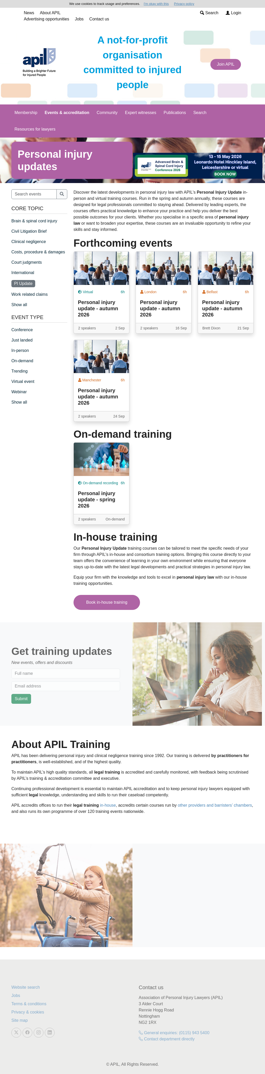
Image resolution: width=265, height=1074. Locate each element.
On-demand (22, 361)
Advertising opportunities (46, 19)
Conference (22, 330)
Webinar (19, 392)
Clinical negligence (28, 241)
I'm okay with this (156, 4)
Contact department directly (167, 1039)
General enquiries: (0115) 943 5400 (174, 1033)
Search (209, 13)
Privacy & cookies (27, 1012)
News (29, 13)
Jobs (79, 19)
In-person (20, 350)
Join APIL (225, 64)
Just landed (22, 340)
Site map (19, 1020)
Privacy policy (184, 4)
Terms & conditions (28, 1004)
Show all (19, 304)
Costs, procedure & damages (38, 252)
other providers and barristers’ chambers (215, 805)
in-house (108, 805)
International (22, 272)
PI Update (23, 283)
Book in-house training (106, 602)
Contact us (99, 19)
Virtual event (22, 381)
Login (233, 13)
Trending (19, 371)
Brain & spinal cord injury (34, 221)
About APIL (50, 13)
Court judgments (26, 262)
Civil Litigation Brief (29, 231)
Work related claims (29, 294)
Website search (25, 987)
